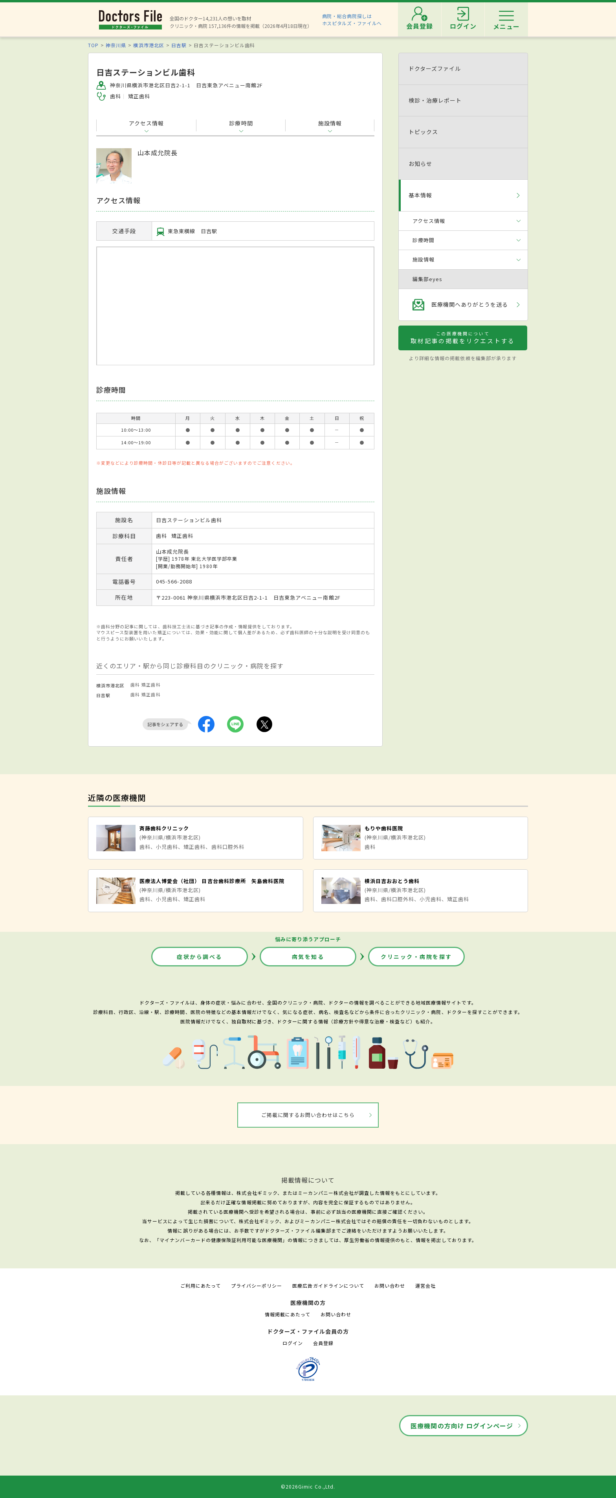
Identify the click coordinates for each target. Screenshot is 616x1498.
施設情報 (330, 123)
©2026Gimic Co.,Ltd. (308, 1486)
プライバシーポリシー (256, 1285)
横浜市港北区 (148, 45)
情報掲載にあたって (287, 1314)
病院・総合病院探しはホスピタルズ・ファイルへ (352, 19)
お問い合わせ (389, 1285)
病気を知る (308, 957)
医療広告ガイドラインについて (328, 1285)
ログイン (292, 1343)
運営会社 (425, 1285)
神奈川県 (116, 45)
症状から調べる (199, 957)
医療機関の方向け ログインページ (462, 1425)
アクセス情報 (146, 123)
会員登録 (323, 1343)
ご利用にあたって (200, 1285)
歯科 (135, 684)
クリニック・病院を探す (416, 957)
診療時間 (241, 123)
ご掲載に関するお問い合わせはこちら (308, 1115)
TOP (93, 45)
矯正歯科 (150, 684)
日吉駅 (179, 45)
